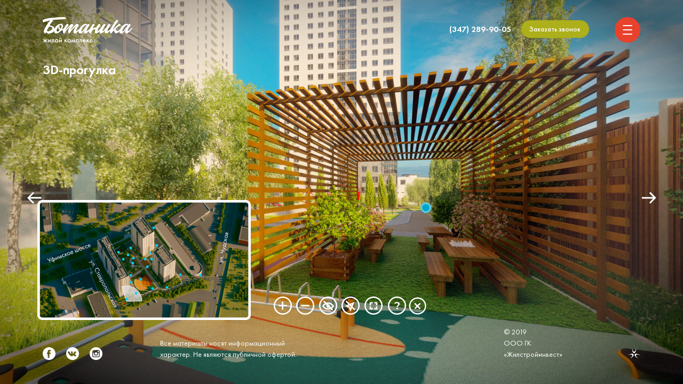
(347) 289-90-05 (480, 29)
